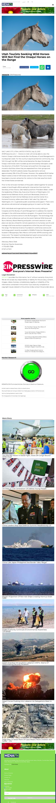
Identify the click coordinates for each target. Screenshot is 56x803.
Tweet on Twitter (34, 69)
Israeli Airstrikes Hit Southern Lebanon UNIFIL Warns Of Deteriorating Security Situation (25, 666)
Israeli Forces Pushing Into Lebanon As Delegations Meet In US (27, 704)
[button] (28, 2)
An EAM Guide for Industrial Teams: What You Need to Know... (16, 391)
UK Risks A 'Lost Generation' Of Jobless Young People (24, 491)
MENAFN (5, 77)
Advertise (6, 782)
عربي (23, 2)
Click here (15, 767)
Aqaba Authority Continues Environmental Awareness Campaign (24, 633)
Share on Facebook (24, 69)
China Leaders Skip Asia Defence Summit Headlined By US (26, 528)
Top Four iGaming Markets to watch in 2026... (12, 396)
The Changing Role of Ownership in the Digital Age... (14, 398)
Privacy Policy (7, 778)
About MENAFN (8, 784)
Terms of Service (8, 775)
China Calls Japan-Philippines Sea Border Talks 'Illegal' (24, 565)
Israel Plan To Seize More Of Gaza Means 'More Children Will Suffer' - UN (27, 743)
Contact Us (7, 780)
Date (4, 69)
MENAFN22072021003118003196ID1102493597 (20, 256)
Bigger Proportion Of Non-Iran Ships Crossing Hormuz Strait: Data (27, 600)
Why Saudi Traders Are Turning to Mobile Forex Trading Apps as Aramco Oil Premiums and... (23, 393)
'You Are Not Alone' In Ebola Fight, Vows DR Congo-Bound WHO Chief (26, 459)
